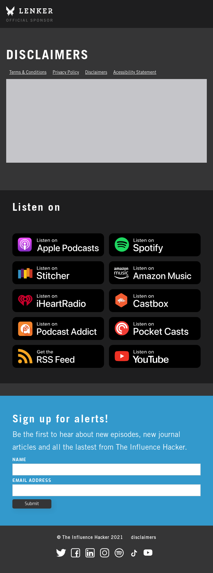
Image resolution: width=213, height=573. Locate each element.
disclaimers (143, 538)
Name (19, 460)
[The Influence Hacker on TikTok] (135, 553)
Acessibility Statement (134, 73)
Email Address (31, 480)
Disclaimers (96, 73)
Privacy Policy (66, 73)
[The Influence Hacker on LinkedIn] (92, 553)
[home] (29, 13)
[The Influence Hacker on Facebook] (77, 553)
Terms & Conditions (27, 73)
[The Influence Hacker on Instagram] (106, 553)
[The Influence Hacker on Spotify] (121, 553)
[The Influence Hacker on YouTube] (150, 553)
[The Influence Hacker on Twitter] (63, 553)
